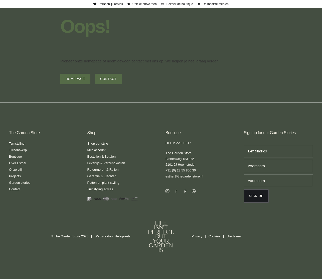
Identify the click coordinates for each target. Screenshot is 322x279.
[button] (167, 192)
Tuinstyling (17, 143)
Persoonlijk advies (111, 4)
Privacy (197, 236)
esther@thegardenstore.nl (184, 176)
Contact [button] (108, 79)
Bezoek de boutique (180, 4)
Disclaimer (234, 236)
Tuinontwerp (18, 150)
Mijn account (96, 150)
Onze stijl (15, 169)
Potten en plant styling (103, 182)
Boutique (15, 156)
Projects (15, 176)
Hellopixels (122, 236)
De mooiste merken (216, 4)
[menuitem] (108, 4)
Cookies (214, 236)
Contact (14, 189)
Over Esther (17, 163)
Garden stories (19, 182)
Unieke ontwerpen (144, 4)
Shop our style (97, 143)
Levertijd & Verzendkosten (106, 163)
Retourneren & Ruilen (103, 169)
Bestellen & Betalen (101, 156)
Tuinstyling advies (100, 189)
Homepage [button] (75, 79)
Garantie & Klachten (101, 176)
